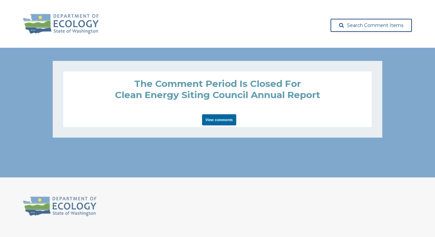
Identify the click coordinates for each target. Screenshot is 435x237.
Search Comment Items (371, 25)
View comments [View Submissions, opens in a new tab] (219, 120)
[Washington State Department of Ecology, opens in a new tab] (61, 24)
